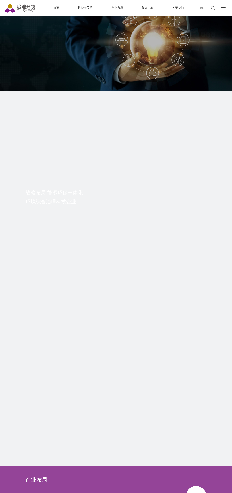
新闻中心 (147, 7)
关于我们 (178, 7)
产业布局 (117, 7)
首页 (56, 7)
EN (202, 7)
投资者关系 (85, 7)
